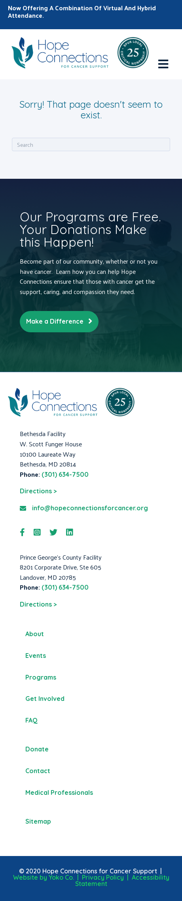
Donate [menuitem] (37, 749)
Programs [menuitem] (40, 677)
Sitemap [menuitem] (38, 821)
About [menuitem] (34, 634)
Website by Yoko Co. (43, 877)
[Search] (91, 144)
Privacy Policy (103, 877)
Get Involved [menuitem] (44, 698)
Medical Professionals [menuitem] (59, 792)
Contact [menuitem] (37, 771)
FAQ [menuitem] (31, 720)
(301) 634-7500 (65, 474)
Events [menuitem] (35, 655)
